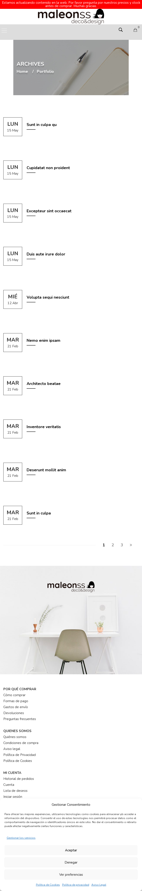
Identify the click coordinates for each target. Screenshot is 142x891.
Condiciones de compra (20, 740)
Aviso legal (11, 746)
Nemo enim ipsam (43, 337)
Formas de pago (15, 698)
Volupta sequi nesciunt (48, 294)
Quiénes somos (14, 734)
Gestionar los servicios (21, 838)
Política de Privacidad (19, 752)
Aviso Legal (98, 885)
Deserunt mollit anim (46, 467)
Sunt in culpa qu (42, 121)
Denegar (71, 862)
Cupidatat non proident (48, 164)
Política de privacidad (75, 885)
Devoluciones (13, 710)
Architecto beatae (44, 380)
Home (22, 68)
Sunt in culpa (39, 510)
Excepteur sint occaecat (49, 208)
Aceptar (71, 850)
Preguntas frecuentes (19, 716)
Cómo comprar (14, 692)
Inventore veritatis (44, 423)
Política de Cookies (48, 885)
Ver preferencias (71, 874)
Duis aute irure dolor (46, 251)
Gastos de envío (15, 704)
